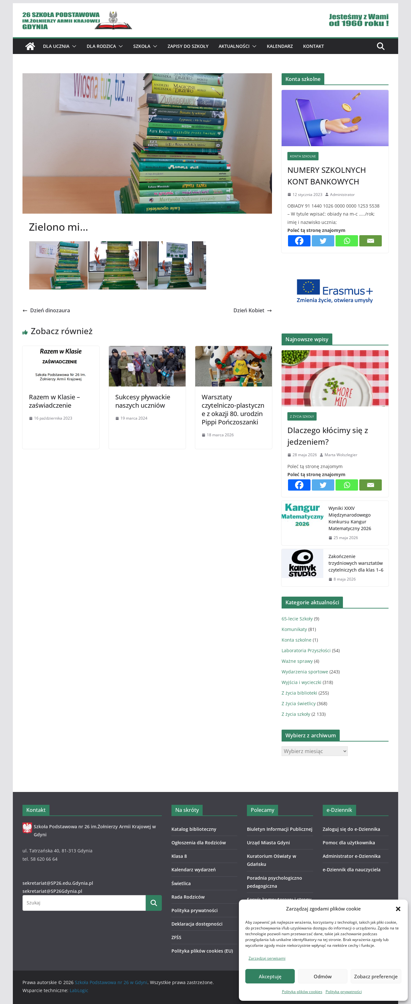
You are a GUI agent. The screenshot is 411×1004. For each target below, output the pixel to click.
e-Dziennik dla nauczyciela (351, 869)
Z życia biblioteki (299, 693)
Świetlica (181, 883)
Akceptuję (270, 976)
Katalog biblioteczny (193, 829)
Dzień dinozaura (46, 310)
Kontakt (313, 46)
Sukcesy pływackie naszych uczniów (142, 401)
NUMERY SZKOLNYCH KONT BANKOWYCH (326, 175)
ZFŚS (176, 937)
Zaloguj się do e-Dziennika (351, 829)
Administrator (342, 194)
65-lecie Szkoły (297, 619)
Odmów (323, 976)
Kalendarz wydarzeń (193, 869)
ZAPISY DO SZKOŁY (188, 46)
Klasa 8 (179, 856)
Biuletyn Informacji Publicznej (279, 829)
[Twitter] (323, 240)
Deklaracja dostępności (197, 924)
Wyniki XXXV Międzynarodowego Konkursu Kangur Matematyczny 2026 (349, 518)
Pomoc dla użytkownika (349, 843)
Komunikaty (294, 629)
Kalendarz (280, 46)
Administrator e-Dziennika (351, 856)
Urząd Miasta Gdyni (268, 843)
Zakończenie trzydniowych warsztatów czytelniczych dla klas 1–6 (355, 563)
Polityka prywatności (344, 991)
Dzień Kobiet (252, 310)
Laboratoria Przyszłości (306, 650)
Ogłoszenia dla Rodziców (198, 843)
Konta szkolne (303, 156)
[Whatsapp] (347, 240)
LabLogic (79, 990)
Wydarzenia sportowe (305, 672)
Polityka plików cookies (302, 991)
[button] (398, 909)
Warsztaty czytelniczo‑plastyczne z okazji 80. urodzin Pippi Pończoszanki (233, 409)
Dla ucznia (56, 46)
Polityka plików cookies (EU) (202, 951)
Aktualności (234, 46)
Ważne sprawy (297, 661)
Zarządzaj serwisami (267, 958)
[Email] (370, 240)
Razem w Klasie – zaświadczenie (54, 401)
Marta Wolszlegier (341, 455)
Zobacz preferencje (376, 976)
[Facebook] (299, 240)
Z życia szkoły (302, 416)
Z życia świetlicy (299, 703)
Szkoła (141, 46)
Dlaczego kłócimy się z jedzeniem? (327, 436)
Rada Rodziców (188, 897)
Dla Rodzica (101, 46)
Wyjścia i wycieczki (301, 682)
